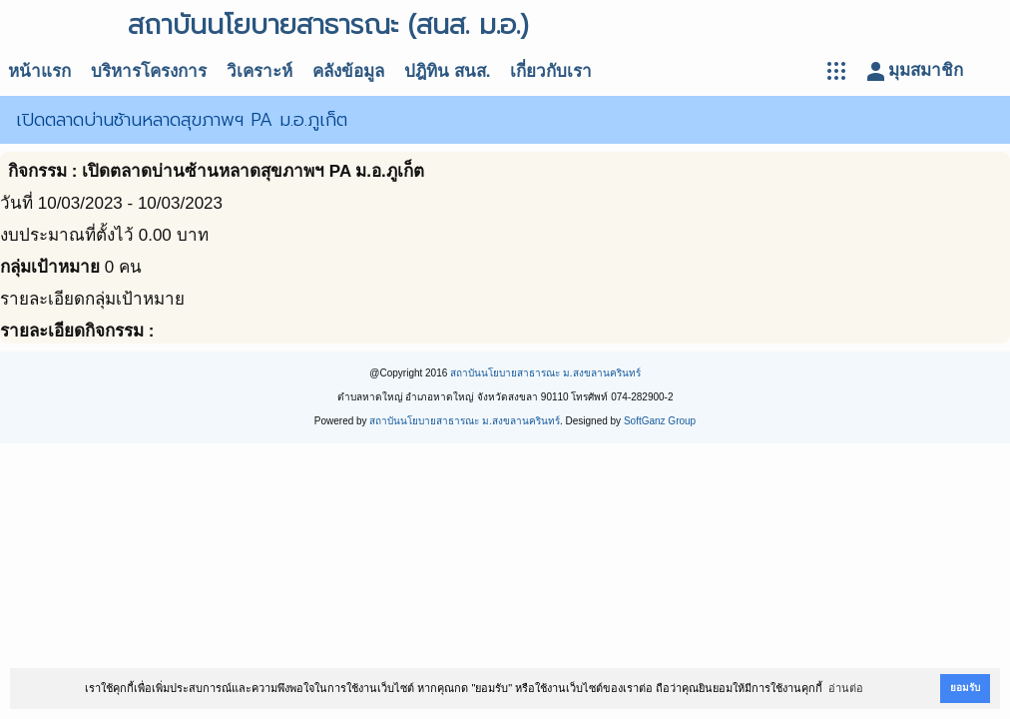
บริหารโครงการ (149, 71)
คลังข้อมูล (348, 71)
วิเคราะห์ (259, 71)
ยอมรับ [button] (965, 687)
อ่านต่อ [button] (845, 688)
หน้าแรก (39, 71)
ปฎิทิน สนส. (447, 71)
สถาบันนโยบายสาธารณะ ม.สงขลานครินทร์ (545, 372)
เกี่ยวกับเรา (551, 71)
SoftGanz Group (660, 420)
